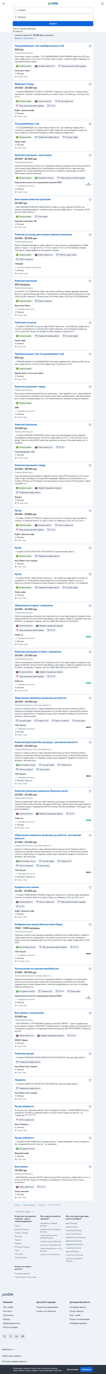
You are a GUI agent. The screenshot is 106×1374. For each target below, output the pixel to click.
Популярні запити (78, 1307)
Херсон (18, 1226)
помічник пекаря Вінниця (50, 1245)
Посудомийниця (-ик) (27, 123)
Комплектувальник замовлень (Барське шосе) (41, 791)
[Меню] (3, 3)
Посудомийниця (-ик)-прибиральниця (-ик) (39, 45)
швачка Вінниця (72, 1251)
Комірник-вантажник (27, 887)
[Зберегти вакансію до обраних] (90, 46)
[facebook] (4, 1336)
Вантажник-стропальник (29, 1012)
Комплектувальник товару (30, 386)
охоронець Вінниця (73, 1230)
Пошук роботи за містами (25, 1277)
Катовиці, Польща (22, 1247)
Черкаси (18, 1243)
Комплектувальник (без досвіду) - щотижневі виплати (46, 742)
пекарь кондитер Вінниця (50, 1241)
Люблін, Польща (21, 1233)
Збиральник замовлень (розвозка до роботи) (40, 698)
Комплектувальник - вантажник (33, 155)
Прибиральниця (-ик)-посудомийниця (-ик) (39, 354)
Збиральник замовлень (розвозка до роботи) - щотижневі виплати (48, 837)
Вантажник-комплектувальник (33, 199)
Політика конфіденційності (14, 1361)
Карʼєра (6, 1319)
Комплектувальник (26, 280)
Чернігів (18, 1240)
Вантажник (21, 1166)
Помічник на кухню (25, 322)
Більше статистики (26, 38)
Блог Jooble (75, 1315)
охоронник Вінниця (73, 1248)
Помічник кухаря (24, 1053)
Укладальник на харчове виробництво (37, 968)
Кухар (18, 510)
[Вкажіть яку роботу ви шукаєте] (53, 10)
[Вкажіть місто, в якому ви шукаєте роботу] (53, 17)
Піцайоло (20, 1080)
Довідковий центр (11, 1323)
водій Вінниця (71, 1223)
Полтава (18, 1236)
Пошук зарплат (77, 1311)
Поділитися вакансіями (47, 1307)
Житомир (19, 1254)
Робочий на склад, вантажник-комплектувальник (43, 234)
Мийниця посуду (24, 84)
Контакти (7, 1311)
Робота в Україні (10, 1327)
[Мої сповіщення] (102, 3)
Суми (17, 1250)
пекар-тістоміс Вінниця (50, 1254)
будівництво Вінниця (74, 1244)
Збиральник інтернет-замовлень (34, 605)
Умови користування (11, 1356)
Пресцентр (8, 1315)
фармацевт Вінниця (74, 1241)
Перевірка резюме (78, 1323)
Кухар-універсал (24, 1106)
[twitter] (10, 1336)
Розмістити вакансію (46, 1311)
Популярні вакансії (22, 1273)
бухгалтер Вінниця (73, 1234)
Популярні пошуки (24, 1211)
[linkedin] (16, 1336)
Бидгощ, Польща (22, 1229)
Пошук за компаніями (80, 1319)
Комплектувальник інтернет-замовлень (38, 651)
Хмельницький (21, 1257)
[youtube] (22, 1336)
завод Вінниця (72, 1227)
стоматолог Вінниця (74, 1255)
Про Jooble (8, 1307)
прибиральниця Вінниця (75, 1237)
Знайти (53, 23)
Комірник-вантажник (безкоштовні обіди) (38, 924)
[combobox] (8, 1349)
